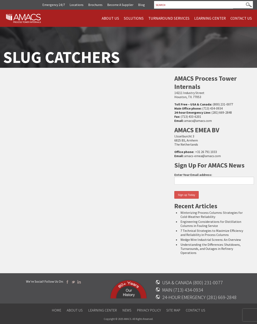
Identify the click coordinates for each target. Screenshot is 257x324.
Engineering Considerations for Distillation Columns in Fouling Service (210, 224)
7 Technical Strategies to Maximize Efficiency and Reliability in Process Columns (211, 233)
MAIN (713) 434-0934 (182, 290)
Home (56, 310)
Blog (141, 5)
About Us (110, 18)
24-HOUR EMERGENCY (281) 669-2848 (199, 297)
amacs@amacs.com (198, 121)
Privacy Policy (149, 310)
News (126, 310)
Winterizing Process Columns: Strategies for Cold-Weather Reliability (211, 215)
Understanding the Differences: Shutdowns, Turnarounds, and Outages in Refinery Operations (210, 248)
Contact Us (241, 18)
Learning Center (210, 18)
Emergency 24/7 (53, 5)
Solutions (134, 18)
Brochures (95, 5)
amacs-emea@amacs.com (202, 156)
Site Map (173, 310)
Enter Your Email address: (214, 179)
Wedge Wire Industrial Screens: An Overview (210, 240)
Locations (76, 5)
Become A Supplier (120, 5)
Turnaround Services (168, 18)
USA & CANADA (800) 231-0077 (192, 282)
